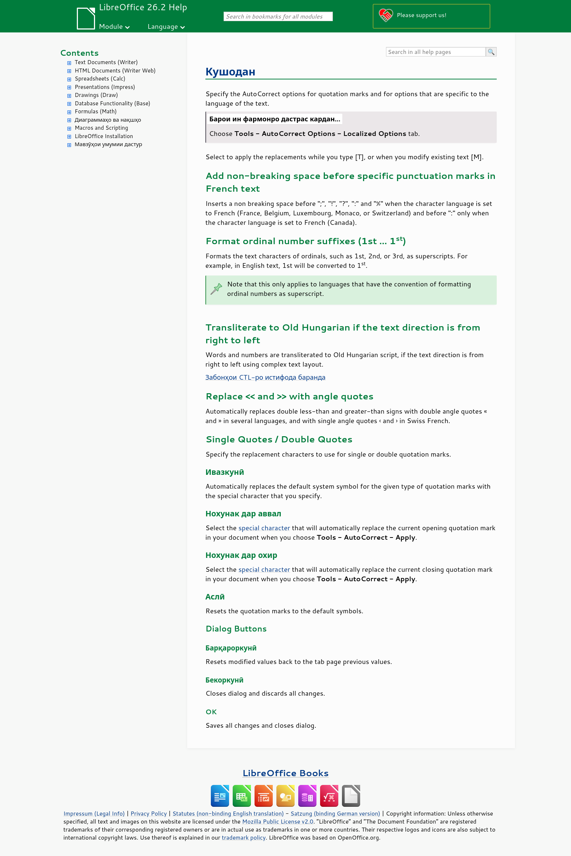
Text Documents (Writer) (106, 62)
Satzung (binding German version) (336, 813)
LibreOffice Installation (104, 136)
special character (264, 527)
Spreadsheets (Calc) (100, 78)
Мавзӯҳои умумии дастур (108, 144)
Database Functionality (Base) (112, 103)
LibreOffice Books (285, 772)
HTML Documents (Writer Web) (115, 70)
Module (111, 26)
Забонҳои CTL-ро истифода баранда (265, 377)
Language (162, 26)
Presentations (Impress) (105, 87)
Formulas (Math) (96, 111)
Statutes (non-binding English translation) (228, 813)
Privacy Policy (148, 813)
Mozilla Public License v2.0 (278, 821)
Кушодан (230, 71)
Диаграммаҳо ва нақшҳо (108, 120)
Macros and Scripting (101, 128)
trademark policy (243, 837)
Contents (79, 52)
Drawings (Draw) (96, 95)
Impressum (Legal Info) (94, 813)
